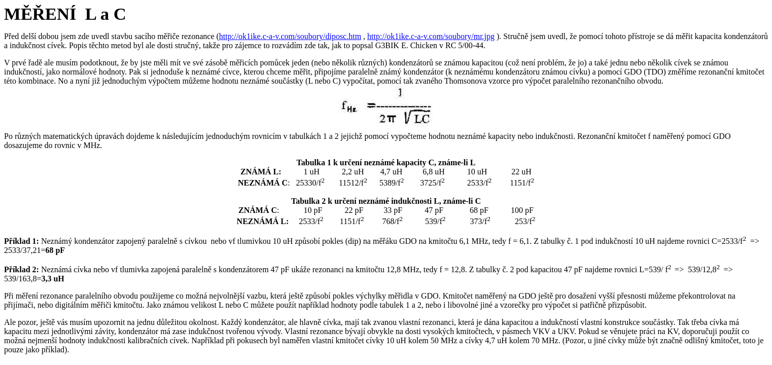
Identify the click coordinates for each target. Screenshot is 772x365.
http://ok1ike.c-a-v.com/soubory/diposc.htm (290, 36)
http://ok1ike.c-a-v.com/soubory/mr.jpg (431, 36)
